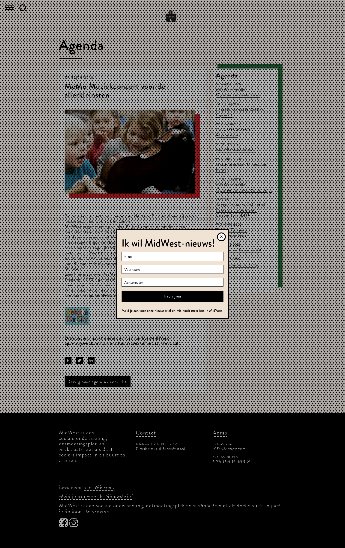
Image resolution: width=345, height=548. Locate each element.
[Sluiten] (221, 236)
